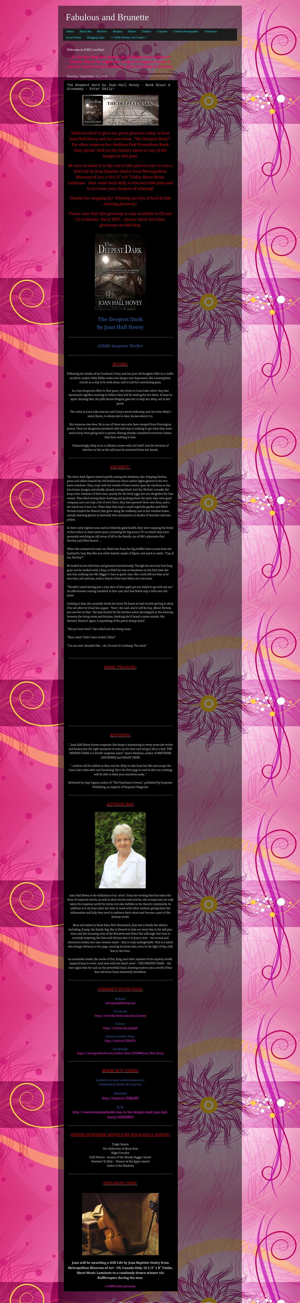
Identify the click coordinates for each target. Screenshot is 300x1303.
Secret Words (73, 37)
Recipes (117, 31)
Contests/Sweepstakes (186, 31)
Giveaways (211, 31)
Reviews (102, 31)
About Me (85, 31)
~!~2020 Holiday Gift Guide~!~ (128, 37)
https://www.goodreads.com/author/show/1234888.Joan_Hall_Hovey (120, 1053)
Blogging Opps (95, 37)
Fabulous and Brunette (107, 17)
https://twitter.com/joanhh (120, 1028)
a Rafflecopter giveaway (120, 1286)
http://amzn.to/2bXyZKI (120, 1098)
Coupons (162, 31)
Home (70, 31)
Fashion (146, 31)
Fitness (132, 31)
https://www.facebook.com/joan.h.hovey (120, 1015)
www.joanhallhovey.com (120, 1003)
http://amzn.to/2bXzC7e (120, 1041)
